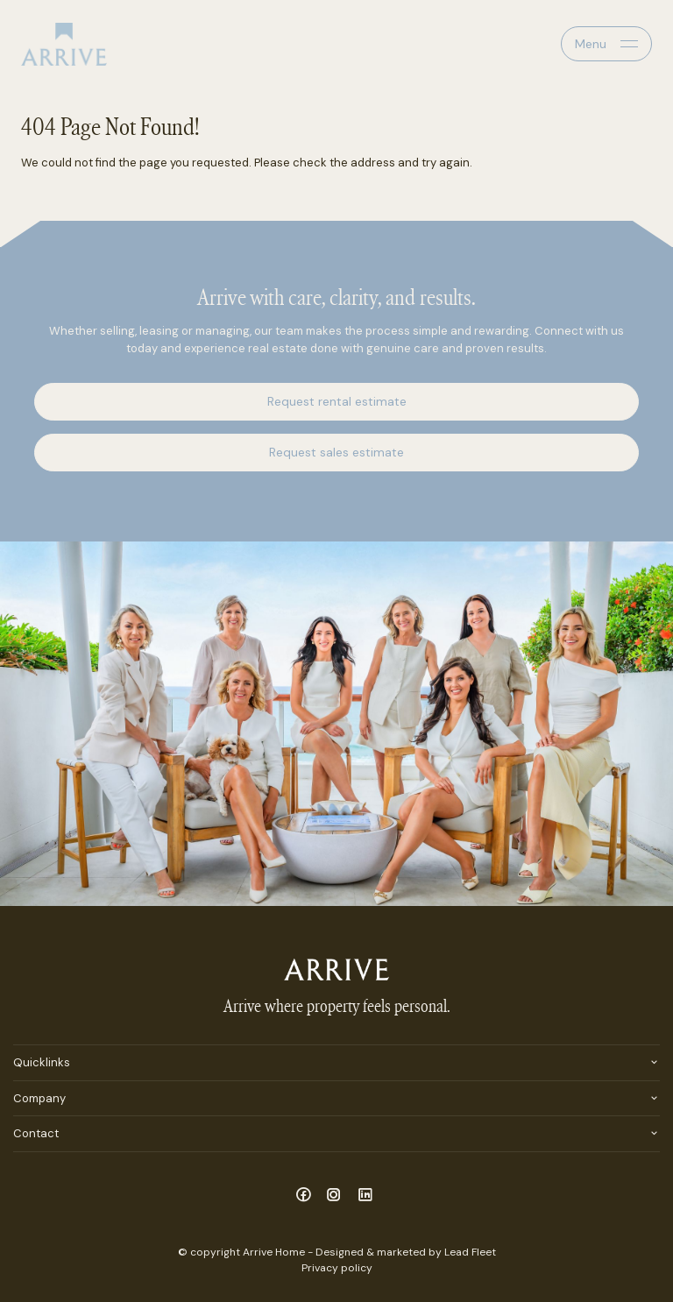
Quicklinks (41, 1062)
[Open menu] (606, 43)
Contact (36, 1133)
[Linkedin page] (365, 1196)
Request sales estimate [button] (336, 452)
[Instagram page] (337, 1196)
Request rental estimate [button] (337, 401)
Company (39, 1098)
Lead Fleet (470, 1252)
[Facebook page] (305, 1196)
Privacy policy (336, 1268)
